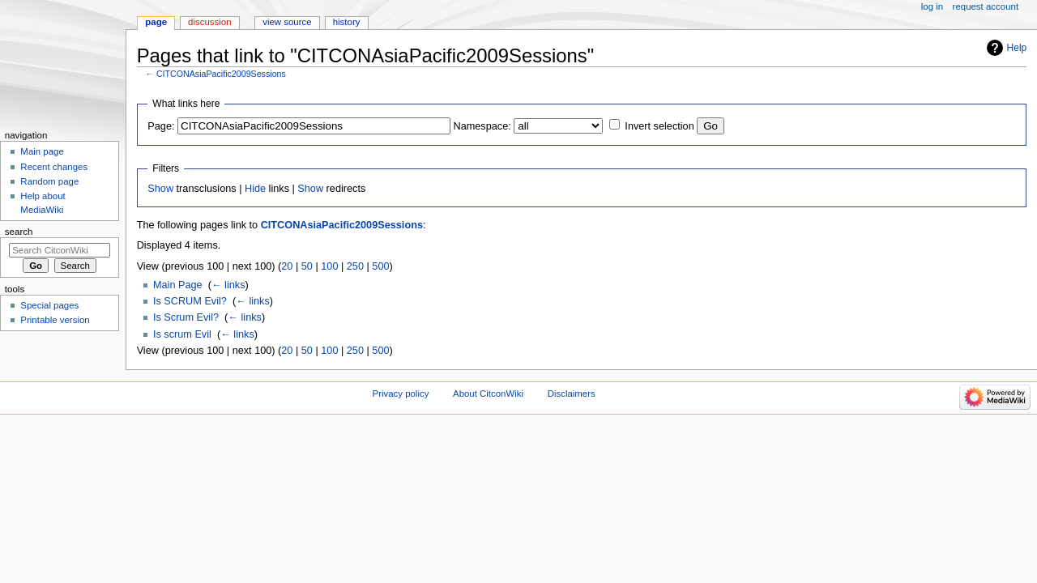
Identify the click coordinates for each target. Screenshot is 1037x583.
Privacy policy (401, 393)
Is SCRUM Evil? (190, 301)
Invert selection (659, 126)
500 (380, 266)
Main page (42, 151)
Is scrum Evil (182, 334)
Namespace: (482, 126)
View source (286, 22)
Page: (160, 126)
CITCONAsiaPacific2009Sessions (221, 74)
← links (228, 285)
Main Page (178, 285)
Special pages (49, 305)
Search (19, 231)
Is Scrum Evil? (186, 317)
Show (160, 188)
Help (1017, 47)
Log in (932, 6)
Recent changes (53, 167)
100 (329, 266)
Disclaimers (571, 393)
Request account (986, 6)
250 (355, 266)
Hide (255, 188)
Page (156, 22)
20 (286, 266)
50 (307, 266)
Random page (49, 181)
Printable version (54, 320)
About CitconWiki (488, 393)
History (347, 22)
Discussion (209, 22)
